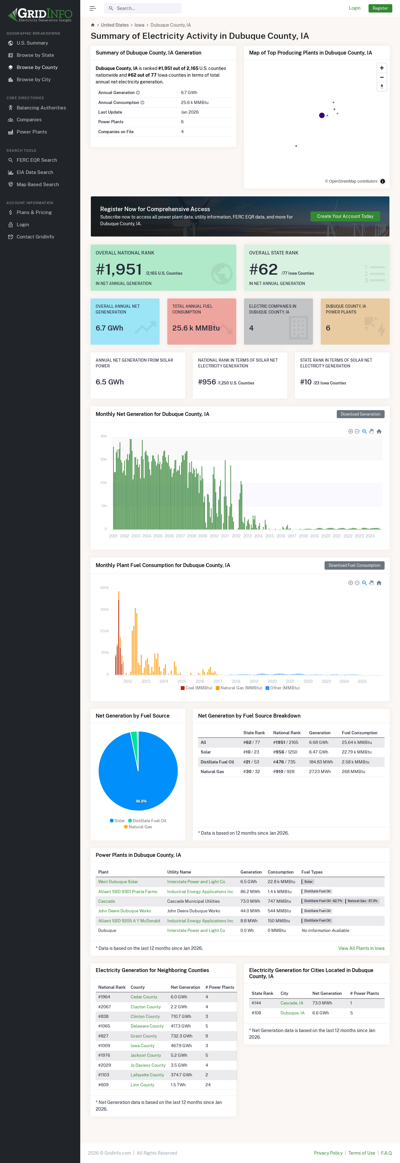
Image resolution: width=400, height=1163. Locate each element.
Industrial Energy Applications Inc (200, 891)
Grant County (144, 1035)
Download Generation (360, 414)
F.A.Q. (386, 1153)
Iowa (139, 25)
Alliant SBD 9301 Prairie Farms (127, 891)
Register (380, 8)
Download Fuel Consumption (354, 565)
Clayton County (146, 1006)
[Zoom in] (382, 68)
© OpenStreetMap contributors (351, 181)
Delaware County (147, 1026)
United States (115, 25)
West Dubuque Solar (118, 881)
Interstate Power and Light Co (196, 881)
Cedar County (144, 996)
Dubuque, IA (293, 1012)
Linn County (142, 1084)
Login (355, 8)
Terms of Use (361, 1153)
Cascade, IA (292, 1002)
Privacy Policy (328, 1153)
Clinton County (145, 1016)
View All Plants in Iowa (361, 948)
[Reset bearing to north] (382, 86)
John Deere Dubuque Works (124, 910)
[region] (40, 592)
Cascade (106, 901)
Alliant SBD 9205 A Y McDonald (129, 920)
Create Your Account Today (345, 216)
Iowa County (143, 1045)
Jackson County (146, 1055)
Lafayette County (147, 1074)
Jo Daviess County (148, 1065)
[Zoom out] (382, 77)
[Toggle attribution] (383, 181)
